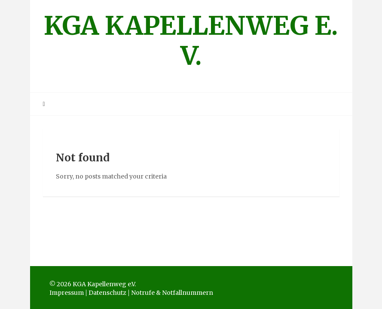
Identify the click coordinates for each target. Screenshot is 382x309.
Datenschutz (107, 293)
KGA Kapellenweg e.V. (191, 40)
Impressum (66, 293)
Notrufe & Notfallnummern (172, 293)
